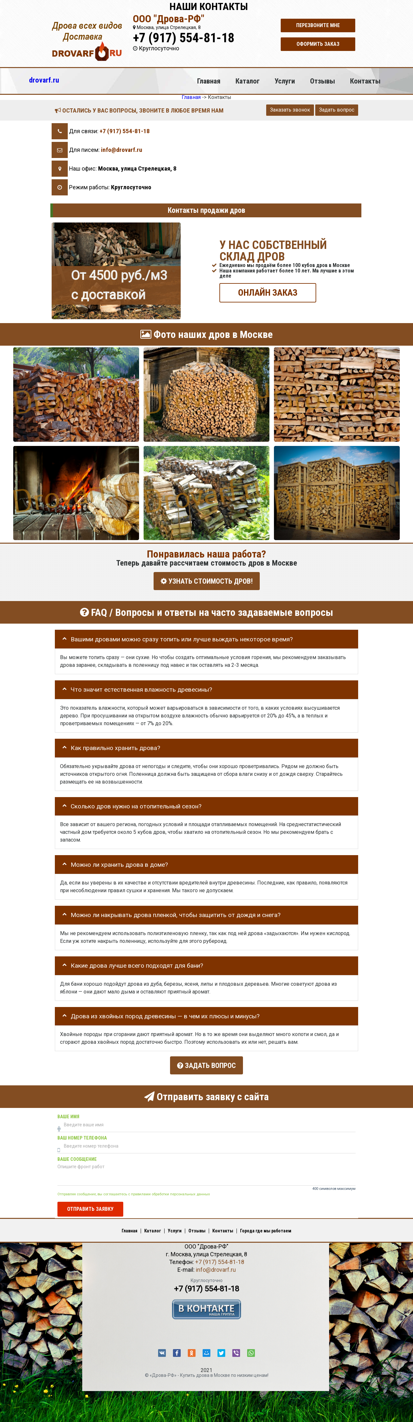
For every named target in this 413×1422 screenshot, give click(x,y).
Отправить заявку (90, 1208)
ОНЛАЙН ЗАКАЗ (267, 292)
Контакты (365, 81)
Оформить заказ (318, 44)
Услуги (285, 81)
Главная (208, 81)
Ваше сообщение (77, 1158)
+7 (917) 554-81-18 (183, 37)
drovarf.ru (44, 80)
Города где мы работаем (265, 1229)
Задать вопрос (336, 110)
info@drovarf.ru (121, 149)
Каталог (248, 81)
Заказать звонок (290, 110)
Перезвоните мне (318, 25)
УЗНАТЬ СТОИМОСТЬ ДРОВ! (207, 581)
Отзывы (322, 81)
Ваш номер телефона (82, 1137)
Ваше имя (68, 1115)
